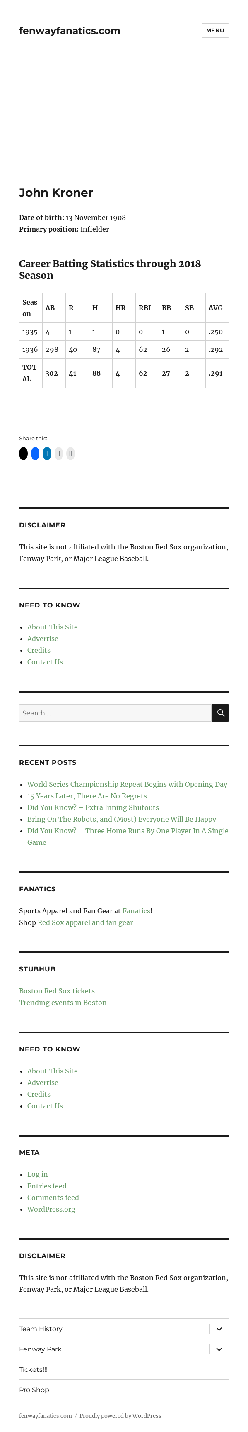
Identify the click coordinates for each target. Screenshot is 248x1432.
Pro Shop (34, 1390)
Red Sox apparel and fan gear (85, 922)
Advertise (42, 638)
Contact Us (45, 662)
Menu (215, 30)
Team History (41, 1329)
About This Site (52, 627)
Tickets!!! (33, 1369)
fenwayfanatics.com (69, 31)
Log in (37, 1174)
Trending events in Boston (63, 1002)
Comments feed (53, 1197)
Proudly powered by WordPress (120, 1416)
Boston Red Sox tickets (57, 991)
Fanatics (136, 911)
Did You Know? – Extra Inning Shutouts (93, 807)
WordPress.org (51, 1209)
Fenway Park (40, 1349)
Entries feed (47, 1186)
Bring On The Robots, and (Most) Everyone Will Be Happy (121, 819)
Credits (39, 650)
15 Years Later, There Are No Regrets (87, 796)
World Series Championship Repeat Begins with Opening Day (127, 784)
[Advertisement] (125, 124)
